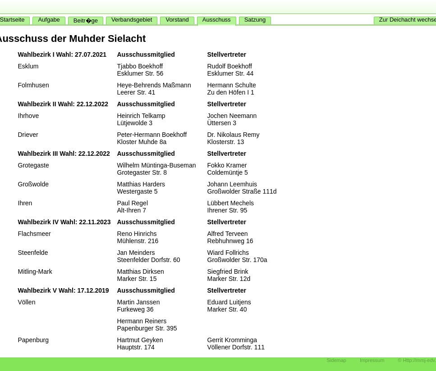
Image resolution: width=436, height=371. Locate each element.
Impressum (372, 360)
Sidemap (336, 360)
